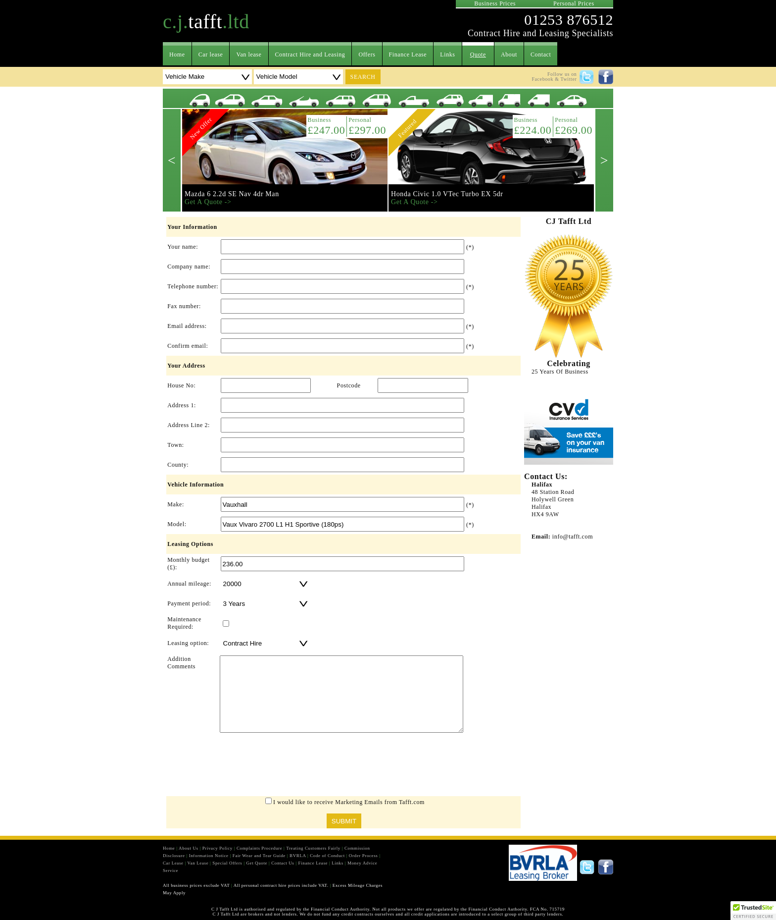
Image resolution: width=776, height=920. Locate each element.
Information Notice (209, 855)
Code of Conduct (327, 855)
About (509, 54)
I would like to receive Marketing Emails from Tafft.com (349, 802)
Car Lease (173, 863)
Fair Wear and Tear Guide (259, 855)
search (363, 76)
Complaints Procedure (259, 848)
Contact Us (282, 863)
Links (447, 54)
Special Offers (227, 863)
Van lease (248, 54)
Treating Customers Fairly (313, 848)
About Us (188, 848)
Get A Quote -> (208, 202)
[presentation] (343, 767)
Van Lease (198, 863)
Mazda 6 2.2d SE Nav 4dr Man (232, 194)
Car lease (210, 54)
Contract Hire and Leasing (310, 54)
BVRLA (298, 855)
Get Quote (256, 863)
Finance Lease (408, 54)
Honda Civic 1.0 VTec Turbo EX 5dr (447, 194)
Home (177, 54)
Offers (366, 54)
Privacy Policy (217, 848)
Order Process (363, 855)
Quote (478, 54)
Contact (541, 54)
